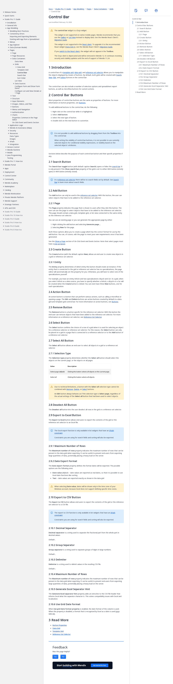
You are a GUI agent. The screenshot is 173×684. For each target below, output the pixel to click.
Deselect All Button (147, 59)
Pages (89, 9)
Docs (51, 9)
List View (72, 37)
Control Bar (137, 19)
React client (87, 44)
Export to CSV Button (149, 71)
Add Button (144, 31)
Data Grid (56, 628)
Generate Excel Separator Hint (156, 86)
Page (145, 34)
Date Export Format (151, 68)
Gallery (63, 37)
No (63, 656)
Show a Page (60, 241)
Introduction (142, 22)
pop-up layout (59, 244)
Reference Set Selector (93, 317)
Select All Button (146, 52)
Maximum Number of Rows (154, 65)
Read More (141, 92)
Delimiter (147, 80)
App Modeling (78, 9)
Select (84, 389)
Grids (111, 9)
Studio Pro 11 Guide (63, 9)
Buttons (82, 102)
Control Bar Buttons (145, 25)
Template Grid (58, 631)
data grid (77, 72)
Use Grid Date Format (153, 89)
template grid (68, 72)
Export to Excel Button (149, 62)
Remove (69, 389)
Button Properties (60, 625)
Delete (63, 77)
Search (118, 75)
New (50, 77)
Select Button (145, 49)
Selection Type (148, 55)
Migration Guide (60, 40)
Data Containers (100, 9)
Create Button (145, 37)
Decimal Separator (151, 74)
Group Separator (150, 77)
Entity (145, 40)
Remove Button (146, 46)
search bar (116, 166)
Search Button (145, 28)
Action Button (145, 43)
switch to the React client (69, 51)
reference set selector (94, 72)
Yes (55, 656)
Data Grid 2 (70, 47)
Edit (54, 77)
